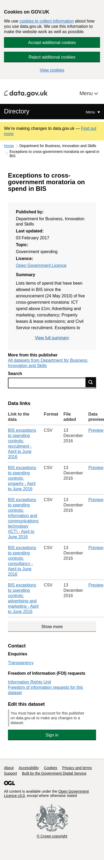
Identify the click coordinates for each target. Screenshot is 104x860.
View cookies (52, 70)
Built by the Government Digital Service (54, 773)
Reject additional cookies (52, 57)
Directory (16, 111)
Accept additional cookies (52, 42)
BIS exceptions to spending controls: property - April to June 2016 (22, 478)
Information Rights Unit (29, 682)
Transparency (21, 662)
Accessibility (29, 768)
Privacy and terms (77, 768)
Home (9, 146)
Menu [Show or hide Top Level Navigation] (91, 112)
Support (10, 773)
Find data (90, 382)
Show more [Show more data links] (52, 626)
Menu (86, 93)
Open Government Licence (41, 265)
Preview (95, 430)
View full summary (52, 338)
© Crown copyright (52, 836)
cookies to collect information (46, 21)
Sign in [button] (52, 735)
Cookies (50, 768)
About (9, 768)
